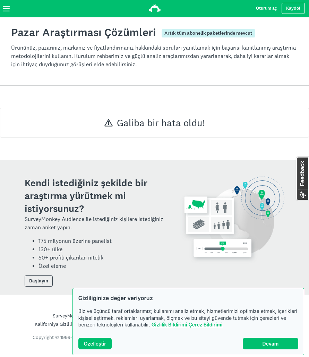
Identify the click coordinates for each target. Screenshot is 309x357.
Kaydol (293, 8)
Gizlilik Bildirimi (169, 325)
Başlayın (38, 281)
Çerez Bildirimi (206, 325)
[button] (302, 178)
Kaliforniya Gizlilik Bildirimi (64, 324)
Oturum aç (266, 8)
